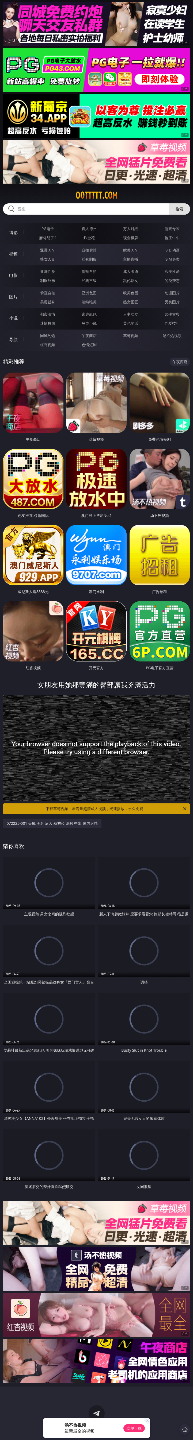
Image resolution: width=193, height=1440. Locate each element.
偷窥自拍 (47, 292)
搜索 (179, 208)
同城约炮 (47, 335)
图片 (13, 297)
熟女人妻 (47, 259)
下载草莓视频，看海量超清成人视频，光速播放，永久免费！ (116, 809)
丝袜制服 (89, 259)
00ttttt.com (96, 195)
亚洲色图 (89, 292)
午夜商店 (89, 335)
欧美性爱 (172, 271)
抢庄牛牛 (172, 237)
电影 (13, 275)
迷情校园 (47, 323)
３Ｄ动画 (172, 250)
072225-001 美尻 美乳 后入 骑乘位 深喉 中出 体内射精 (52, 823)
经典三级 (89, 280)
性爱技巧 (172, 323)
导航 (13, 339)
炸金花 (89, 237)
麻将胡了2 (47, 237)
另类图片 (172, 301)
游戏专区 (172, 228)
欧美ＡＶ (130, 250)
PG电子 (47, 228)
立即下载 (134, 1428)
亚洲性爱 (47, 271)
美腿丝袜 (47, 301)
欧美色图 (130, 292)
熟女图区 (130, 301)
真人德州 (89, 228)
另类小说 (89, 323)
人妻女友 (130, 314)
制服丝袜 (47, 280)
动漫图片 (172, 292)
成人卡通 (130, 271)
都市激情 (47, 314)
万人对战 (130, 228)
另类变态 (172, 280)
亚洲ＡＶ (47, 250)
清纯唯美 (89, 301)
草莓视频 (130, 335)
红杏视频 (47, 344)
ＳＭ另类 (172, 259)
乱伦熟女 (130, 280)
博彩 (13, 232)
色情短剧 (89, 344)
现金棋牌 (130, 237)
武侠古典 (172, 314)
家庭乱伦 (89, 314)
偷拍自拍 (89, 271)
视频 (13, 254)
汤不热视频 (172, 335)
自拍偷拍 (89, 250)
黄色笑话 (130, 323)
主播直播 (130, 259)
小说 (13, 318)
